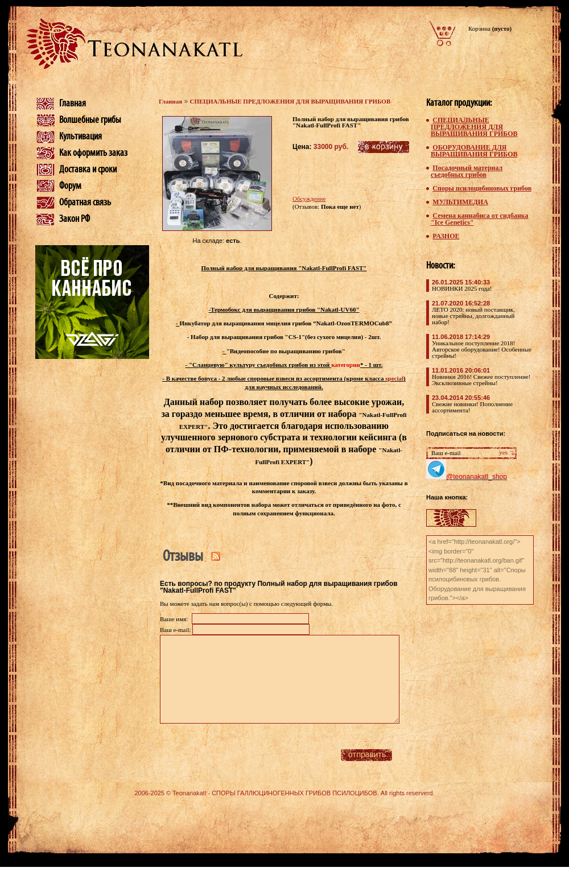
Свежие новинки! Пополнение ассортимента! (472, 407)
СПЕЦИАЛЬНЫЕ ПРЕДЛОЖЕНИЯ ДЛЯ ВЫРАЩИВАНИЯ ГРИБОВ (290, 101)
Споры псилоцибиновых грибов (481, 188)
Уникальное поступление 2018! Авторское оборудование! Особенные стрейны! (481, 349)
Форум (70, 186)
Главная (72, 103)
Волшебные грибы (90, 120)
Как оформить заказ (93, 153)
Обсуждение (308, 198)
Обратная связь (85, 202)
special (394, 378)
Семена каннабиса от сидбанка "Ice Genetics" (480, 219)
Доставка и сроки (88, 169)
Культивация (80, 136)
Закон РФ (74, 219)
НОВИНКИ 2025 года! (462, 288)
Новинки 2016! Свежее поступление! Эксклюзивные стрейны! (481, 379)
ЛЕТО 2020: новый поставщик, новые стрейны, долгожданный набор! (473, 315)
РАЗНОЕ (445, 236)
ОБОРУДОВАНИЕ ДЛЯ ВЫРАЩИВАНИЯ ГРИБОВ (474, 150)
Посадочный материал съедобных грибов (466, 171)
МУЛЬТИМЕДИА (460, 202)
